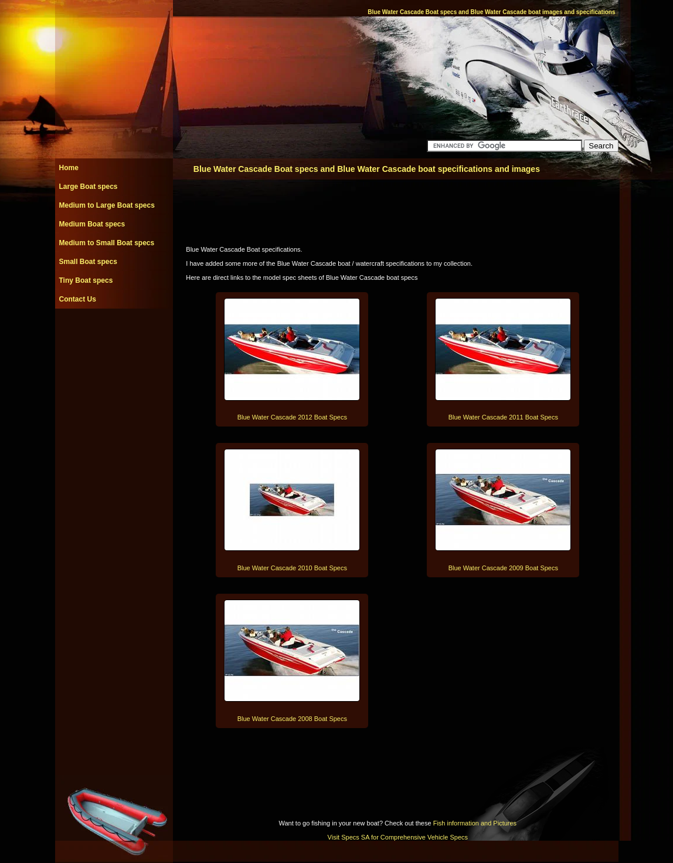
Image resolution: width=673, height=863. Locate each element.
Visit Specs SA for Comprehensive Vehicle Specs (398, 837)
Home (69, 168)
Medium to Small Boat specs (107, 243)
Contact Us (77, 299)
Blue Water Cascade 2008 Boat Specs (292, 718)
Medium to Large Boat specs (107, 205)
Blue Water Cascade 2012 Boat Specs (292, 417)
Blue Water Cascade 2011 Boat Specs (503, 417)
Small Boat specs (88, 262)
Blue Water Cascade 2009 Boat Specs (503, 567)
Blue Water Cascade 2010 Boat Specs (292, 567)
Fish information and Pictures (474, 823)
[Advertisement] (113, 335)
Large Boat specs (88, 186)
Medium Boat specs (92, 224)
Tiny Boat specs (86, 280)
